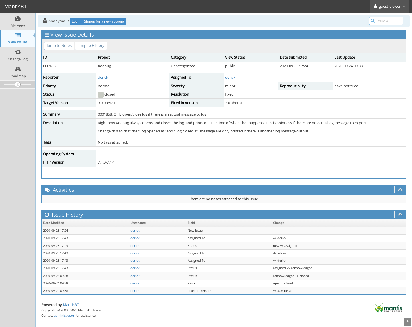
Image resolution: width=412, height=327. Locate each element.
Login (76, 21)
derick (103, 77)
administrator (64, 315)
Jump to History (91, 45)
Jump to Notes (59, 45)
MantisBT (71, 304)
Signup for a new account (104, 21)
